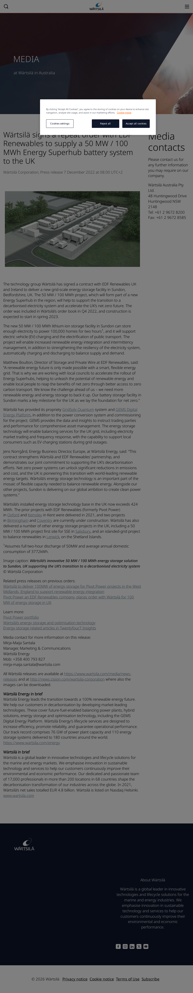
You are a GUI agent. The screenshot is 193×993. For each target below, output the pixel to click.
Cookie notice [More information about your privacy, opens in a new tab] (124, 112)
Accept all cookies (136, 123)
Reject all (105, 123)
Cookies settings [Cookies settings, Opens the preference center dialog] (59, 123)
